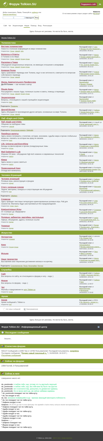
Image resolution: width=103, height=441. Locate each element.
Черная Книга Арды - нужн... (90, 112)
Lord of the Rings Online (88, 212)
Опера (82, 154)
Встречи (96, 13)
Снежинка (97, 210)
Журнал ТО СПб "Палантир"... (90, 49)
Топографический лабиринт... (90, 190)
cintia (96, 201)
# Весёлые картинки (87, 162)
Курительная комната (18, 130)
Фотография (32, 266)
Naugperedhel (84, 82)
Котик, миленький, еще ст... (89, 124)
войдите (35, 12)
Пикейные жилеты (10, 134)
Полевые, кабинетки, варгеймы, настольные (22, 217)
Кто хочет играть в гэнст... (89, 202)
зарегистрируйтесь (9, 14)
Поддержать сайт (88, 4)
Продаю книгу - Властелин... (90, 227)
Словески (5, 199)
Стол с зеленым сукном (12, 187)
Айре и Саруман (86, 253)
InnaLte (96, 72)
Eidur (96, 152)
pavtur (96, 218)
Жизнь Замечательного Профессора (18, 82)
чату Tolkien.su (29, 290)
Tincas (12, 51)
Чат (3, 287)
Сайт (3, 274)
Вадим (11, 183)
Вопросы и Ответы (10, 54)
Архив (4, 300)
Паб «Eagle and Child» (11, 122)
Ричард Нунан (25, 59)
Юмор (4, 160)
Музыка (4, 253)
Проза (25, 266)
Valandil (17, 51)
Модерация (84, 290)
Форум (4, 281)
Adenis (96, 55)
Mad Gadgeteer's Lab (10, 152)
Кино (3, 245)
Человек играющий (10, 179)
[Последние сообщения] (11, 355)
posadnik (12, 239)
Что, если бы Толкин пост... (89, 65)
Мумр (12, 206)
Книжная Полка (8, 70)
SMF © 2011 (57, 438)
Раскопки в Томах (9, 62)
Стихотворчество (17, 266)
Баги (82, 282)
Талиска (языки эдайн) (88, 101)
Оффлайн (29, 130)
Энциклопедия (8, 98)
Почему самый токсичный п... (90, 57)
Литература (6, 237)
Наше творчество (9, 259)
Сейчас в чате (12, 373)
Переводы (14, 106)
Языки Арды (7, 89)
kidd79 (11, 156)
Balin (10, 102)
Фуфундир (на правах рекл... (90, 260)
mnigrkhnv (74, 351)
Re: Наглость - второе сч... (89, 302)
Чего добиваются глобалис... (90, 137)
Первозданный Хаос (11, 168)
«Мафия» (14, 196)
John (22, 51)
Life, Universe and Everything (14, 144)
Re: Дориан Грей (86, 238)
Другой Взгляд (8, 110)
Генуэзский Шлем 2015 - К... (90, 219)
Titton (96, 251)
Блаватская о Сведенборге (89, 146)
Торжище (5, 226)
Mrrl (10, 191)
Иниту (16, 206)
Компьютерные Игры (11, 209)
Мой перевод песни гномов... (90, 74)
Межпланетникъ (84, 288)
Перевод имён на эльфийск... (90, 91)
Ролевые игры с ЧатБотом (89, 181)
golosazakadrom (84, 245)
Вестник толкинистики (12, 46)
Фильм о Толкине (86, 84)
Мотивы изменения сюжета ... (90, 247)
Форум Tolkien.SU (22, 4)
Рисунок (40, 266)
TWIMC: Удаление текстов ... (90, 275)
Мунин (11, 148)
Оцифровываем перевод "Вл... (90, 169)
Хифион (97, 110)
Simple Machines (67, 438)
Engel (11, 292)
